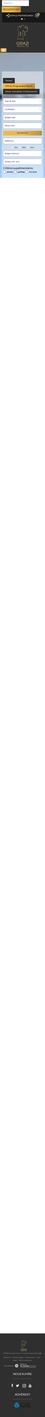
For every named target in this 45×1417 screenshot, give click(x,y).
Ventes (8, 80)
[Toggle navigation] (3, 50)
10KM (22, 147)
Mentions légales (18, 1357)
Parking (19, 172)
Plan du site (7, 1357)
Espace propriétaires (19, 16)
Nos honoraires (30, 1357)
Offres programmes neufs (19, 86)
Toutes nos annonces (25, 1360)
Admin (15, 1360)
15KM (30, 147)
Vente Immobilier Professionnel (21, 91)
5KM (14, 147)
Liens (38, 1357)
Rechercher (11, 9)
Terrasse (31, 172)
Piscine (8, 172)
